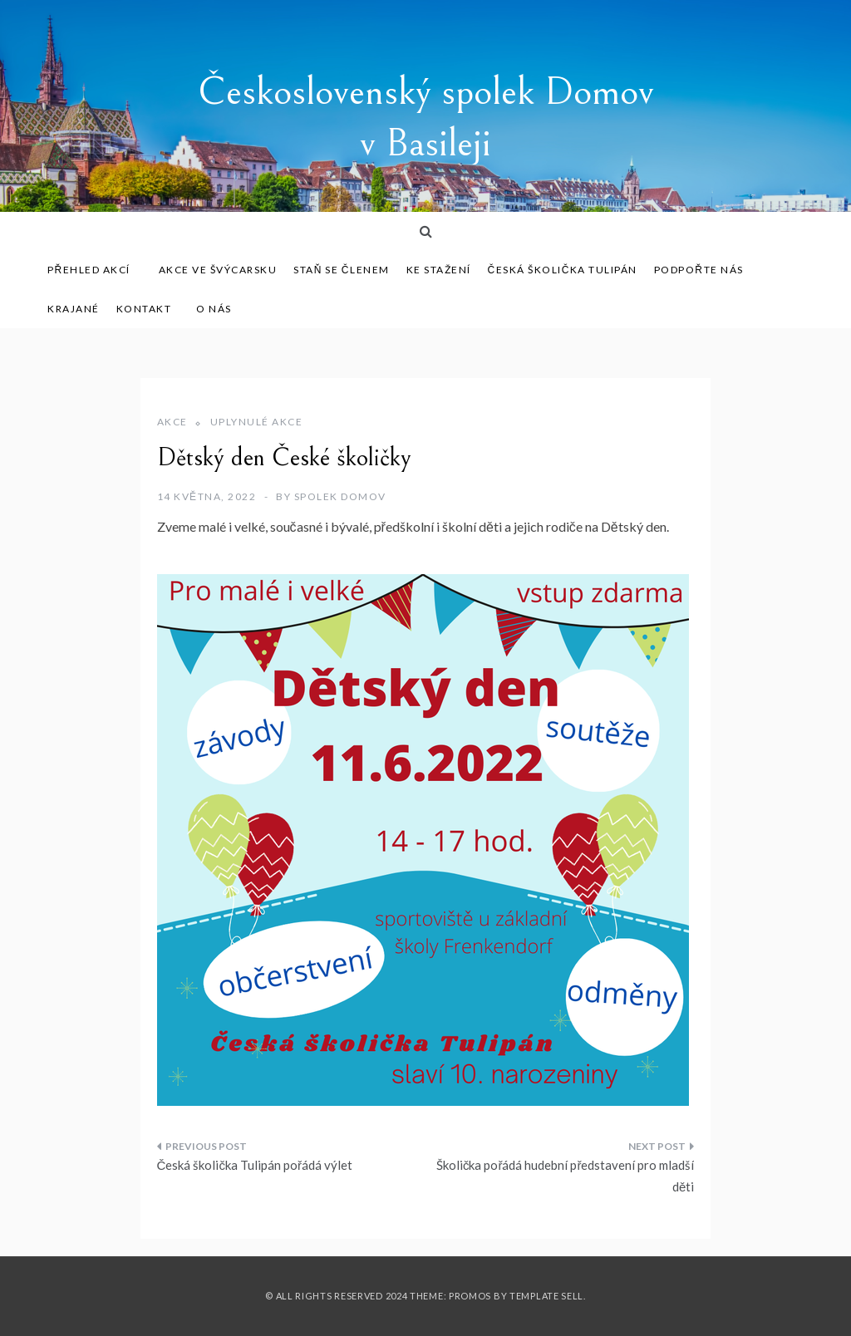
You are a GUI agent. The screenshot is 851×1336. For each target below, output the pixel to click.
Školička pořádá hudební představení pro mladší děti (565, 1175)
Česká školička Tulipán (562, 269)
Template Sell (546, 1295)
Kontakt (144, 308)
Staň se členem (341, 269)
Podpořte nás (699, 269)
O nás (214, 308)
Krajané (73, 308)
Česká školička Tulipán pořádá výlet (254, 1164)
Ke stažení (438, 269)
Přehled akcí (94, 270)
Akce (172, 421)
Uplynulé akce (256, 421)
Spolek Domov (340, 496)
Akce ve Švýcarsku (218, 269)
